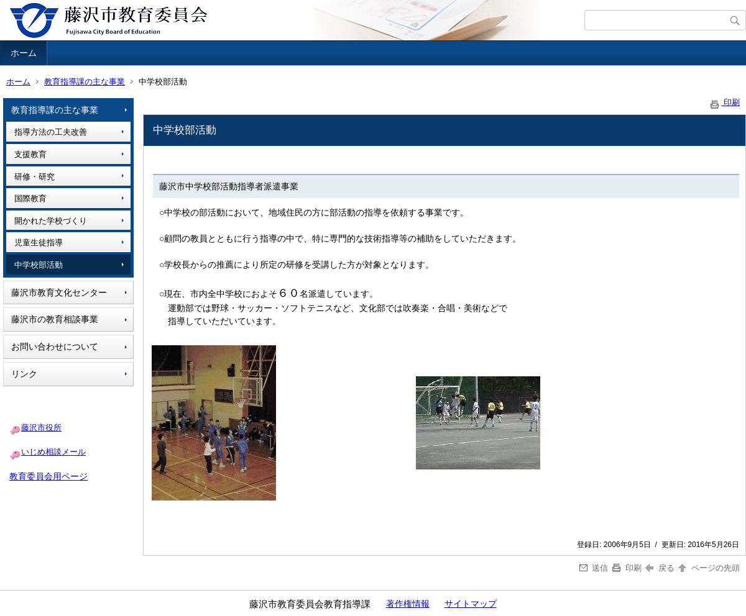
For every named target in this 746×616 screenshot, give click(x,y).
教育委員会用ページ (48, 476)
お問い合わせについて (54, 346)
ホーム (24, 53)
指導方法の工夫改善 (50, 132)
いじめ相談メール (53, 451)
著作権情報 (408, 604)
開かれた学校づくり (50, 220)
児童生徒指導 (38, 242)
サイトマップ (470, 604)
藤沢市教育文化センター (59, 292)
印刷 (724, 102)
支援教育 (30, 154)
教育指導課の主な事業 (84, 81)
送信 (594, 568)
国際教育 (30, 198)
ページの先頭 (708, 568)
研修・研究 (34, 176)
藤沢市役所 (41, 427)
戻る (659, 568)
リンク (24, 374)
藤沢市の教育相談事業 (54, 319)
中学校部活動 (38, 265)
